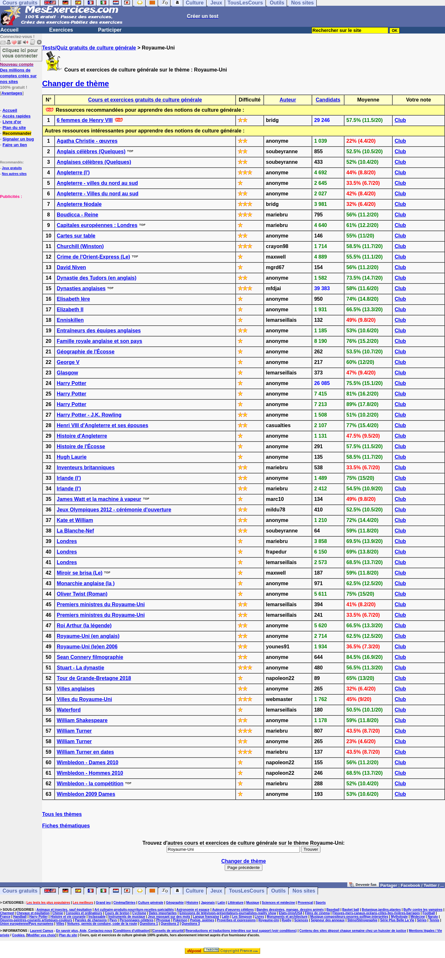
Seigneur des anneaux (327, 920)
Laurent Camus (41, 930)
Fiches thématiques (66, 825)
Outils (278, 891)
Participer (110, 30)
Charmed (7, 913)
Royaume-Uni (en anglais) (88, 636)
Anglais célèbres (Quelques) (91, 151)
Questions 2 (170, 923)
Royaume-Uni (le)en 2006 (87, 646)
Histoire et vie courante (68, 916)
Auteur (288, 99)
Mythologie (399, 916)
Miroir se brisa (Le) (79, 573)
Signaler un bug (18, 139)
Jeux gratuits (12, 168)
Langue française (206, 916)
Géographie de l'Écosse (86, 351)
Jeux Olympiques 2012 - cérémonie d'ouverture (114, 509)
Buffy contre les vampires (423, 909)
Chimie (57, 913)
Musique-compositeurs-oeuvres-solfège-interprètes (349, 916)
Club (400, 120)
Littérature (235, 902)
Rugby (286, 920)
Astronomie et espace (192, 909)
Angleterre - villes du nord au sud (97, 183)
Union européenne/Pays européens (26, 923)
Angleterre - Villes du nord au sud (98, 193)
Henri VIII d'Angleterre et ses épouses (102, 425)
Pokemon (180, 920)
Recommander (17, 133)
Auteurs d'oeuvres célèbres (233, 909)
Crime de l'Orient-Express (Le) (93, 257)
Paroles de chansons (91, 920)
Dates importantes (163, 913)
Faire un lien (15, 144)
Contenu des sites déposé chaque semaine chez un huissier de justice (352, 930)
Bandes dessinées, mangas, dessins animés (290, 909)
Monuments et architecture (287, 916)
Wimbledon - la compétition (90, 783)
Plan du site (14, 127)
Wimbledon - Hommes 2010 (90, 773)
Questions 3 (191, 923)
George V (68, 362)
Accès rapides (16, 116)
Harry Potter (71, 383)
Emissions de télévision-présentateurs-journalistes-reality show (227, 913)
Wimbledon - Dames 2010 (87, 762)
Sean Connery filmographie (90, 657)
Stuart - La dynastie (80, 667)
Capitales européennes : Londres (97, 225)
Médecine (418, 916)
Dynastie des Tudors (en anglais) (97, 278)
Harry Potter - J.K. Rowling (89, 415)
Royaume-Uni (268, 920)
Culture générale (150, 902)
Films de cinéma (317, 913)
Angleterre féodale (79, 204)
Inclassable (97, 916)
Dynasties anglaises (81, 288)
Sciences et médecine (278, 902)
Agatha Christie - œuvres (87, 141)
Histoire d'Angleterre (82, 436)
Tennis (434, 920)
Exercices (61, 30)
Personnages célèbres (137, 920)
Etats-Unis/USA (290, 913)
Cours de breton (117, 913)
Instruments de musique (126, 916)
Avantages (11, 93)
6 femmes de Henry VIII (85, 120)
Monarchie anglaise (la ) (86, 583)
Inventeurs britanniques (86, 467)
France (5, 916)
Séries (421, 920)
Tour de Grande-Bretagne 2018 (94, 678)
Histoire (192, 902)
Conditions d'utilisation (132, 930)
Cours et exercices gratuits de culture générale (145, 99)
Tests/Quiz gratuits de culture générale (89, 47)
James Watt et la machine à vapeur (99, 499)
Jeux (216, 891)
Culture (195, 891)
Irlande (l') (69, 478)
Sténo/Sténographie (362, 920)
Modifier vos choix (41, 935)
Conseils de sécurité (168, 930)
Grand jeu (103, 902)
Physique (163, 920)
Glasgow (67, 372)
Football (429, 913)
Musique (252, 902)
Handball (19, 916)
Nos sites (303, 891)
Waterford (69, 710)
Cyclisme (139, 913)
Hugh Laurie (72, 457)
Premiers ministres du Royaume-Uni (101, 604)
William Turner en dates (85, 752)
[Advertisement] (19, 231)
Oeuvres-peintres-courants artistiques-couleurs (36, 920)
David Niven (71, 267)
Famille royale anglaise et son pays (99, 341)
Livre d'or (12, 121)
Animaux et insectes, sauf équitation (64, 909)
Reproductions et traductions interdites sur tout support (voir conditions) (241, 930)
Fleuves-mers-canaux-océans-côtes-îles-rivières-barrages (376, 913)
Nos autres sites (14, 174)
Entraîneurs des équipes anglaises (99, 330)
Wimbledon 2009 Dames (86, 794)
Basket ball (350, 909)
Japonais (208, 902)
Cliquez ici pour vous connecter (20, 52)
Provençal (305, 902)
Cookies (18, 935)
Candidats (328, 99)
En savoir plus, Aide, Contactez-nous (84, 930)
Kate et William (75, 520)
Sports (321, 902)
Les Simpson (242, 916)
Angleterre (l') (73, 172)
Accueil (9, 30)
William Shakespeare (82, 720)
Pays (113, 920)
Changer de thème (75, 83)
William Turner (74, 731)
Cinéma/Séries (124, 902)
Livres (259, 916)
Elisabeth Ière (73, 299)
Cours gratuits (20, 891)
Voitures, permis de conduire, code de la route (102, 923)
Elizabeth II (70, 309)
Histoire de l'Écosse (81, 446)
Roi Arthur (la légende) (84, 625)
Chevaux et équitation (33, 913)
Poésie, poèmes (202, 920)
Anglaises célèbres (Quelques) (94, 162)
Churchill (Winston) (80, 246)
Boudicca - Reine (77, 214)
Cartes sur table (76, 235)
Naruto (433, 916)
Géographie (175, 902)
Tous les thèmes (62, 814)
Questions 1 (149, 923)
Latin (221, 902)
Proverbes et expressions (236, 920)
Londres (67, 541)
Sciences (301, 920)
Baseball (333, 909)
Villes (60, 923)
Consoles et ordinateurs (84, 913)
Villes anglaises (76, 688)
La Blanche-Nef (75, 530)
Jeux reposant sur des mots (169, 916)
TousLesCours (246, 891)
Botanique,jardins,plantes (381, 909)
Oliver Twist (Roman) (82, 594)
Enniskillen (70, 320)
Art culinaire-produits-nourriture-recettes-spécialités (134, 909)
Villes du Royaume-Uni (84, 699)
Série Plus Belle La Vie (397, 920)
